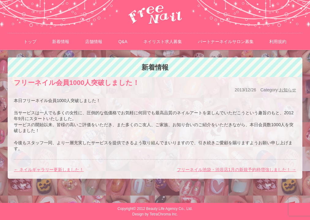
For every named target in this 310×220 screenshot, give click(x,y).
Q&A (122, 41)
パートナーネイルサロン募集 (226, 41)
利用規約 (277, 41)
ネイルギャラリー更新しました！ (49, 169)
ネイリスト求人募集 (162, 41)
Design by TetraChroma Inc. (155, 214)
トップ (30, 41)
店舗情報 (93, 41)
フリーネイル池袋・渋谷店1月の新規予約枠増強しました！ (236, 169)
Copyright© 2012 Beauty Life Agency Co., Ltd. (156, 209)
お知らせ (287, 89)
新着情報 (60, 41)
